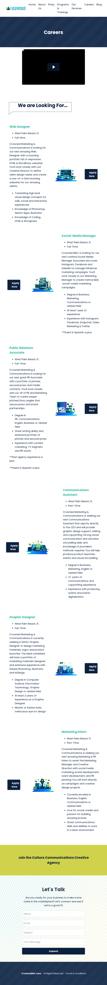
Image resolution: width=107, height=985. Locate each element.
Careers (89, 4)
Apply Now (92, 174)
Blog (99, 4)
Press (51, 4)
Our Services (77, 6)
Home (32, 4)
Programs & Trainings (63, 8)
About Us (42, 6)
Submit (53, 951)
